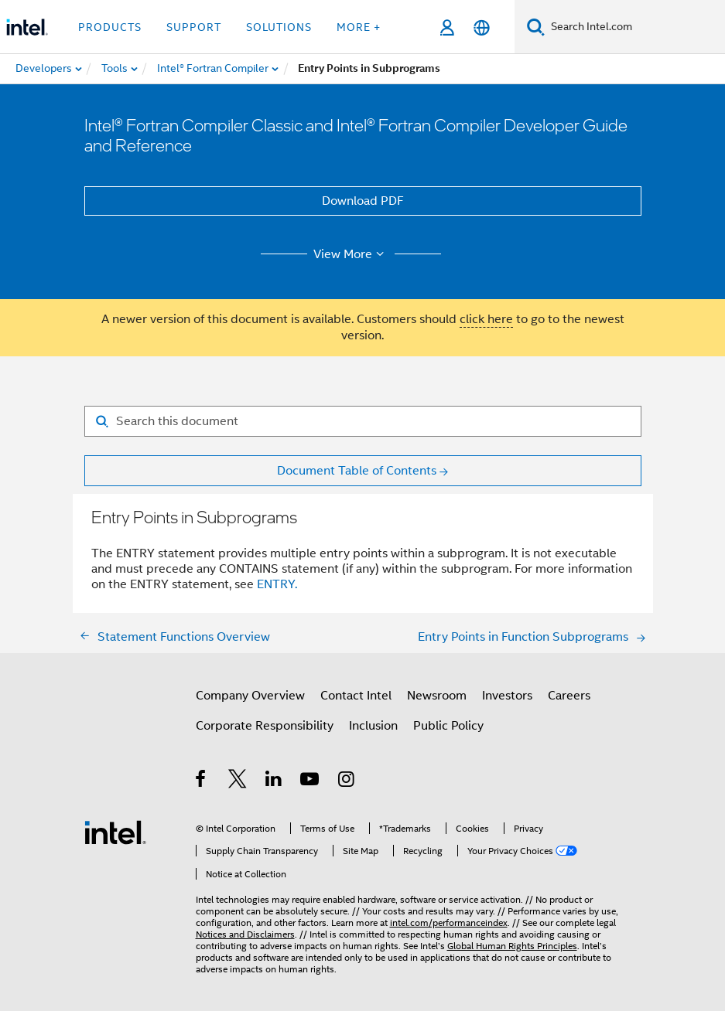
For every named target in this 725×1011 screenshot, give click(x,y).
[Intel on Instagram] (347, 781)
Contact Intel (356, 695)
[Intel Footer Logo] (115, 831)
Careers (569, 695)
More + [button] (359, 27)
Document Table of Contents (356, 470)
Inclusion (373, 726)
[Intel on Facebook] (202, 781)
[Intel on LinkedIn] (274, 781)
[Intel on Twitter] (238, 781)
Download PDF (363, 201)
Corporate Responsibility (264, 726)
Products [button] (110, 27)
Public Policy (448, 726)
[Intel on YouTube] (311, 781)
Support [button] (193, 27)
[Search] (536, 26)
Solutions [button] (279, 27)
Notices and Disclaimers (245, 934)
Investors (507, 695)
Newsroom (437, 695)
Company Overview (250, 695)
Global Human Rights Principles (512, 945)
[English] (482, 27)
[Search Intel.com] (635, 27)
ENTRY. (277, 584)
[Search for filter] (362, 421)
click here (486, 319)
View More (350, 254)
